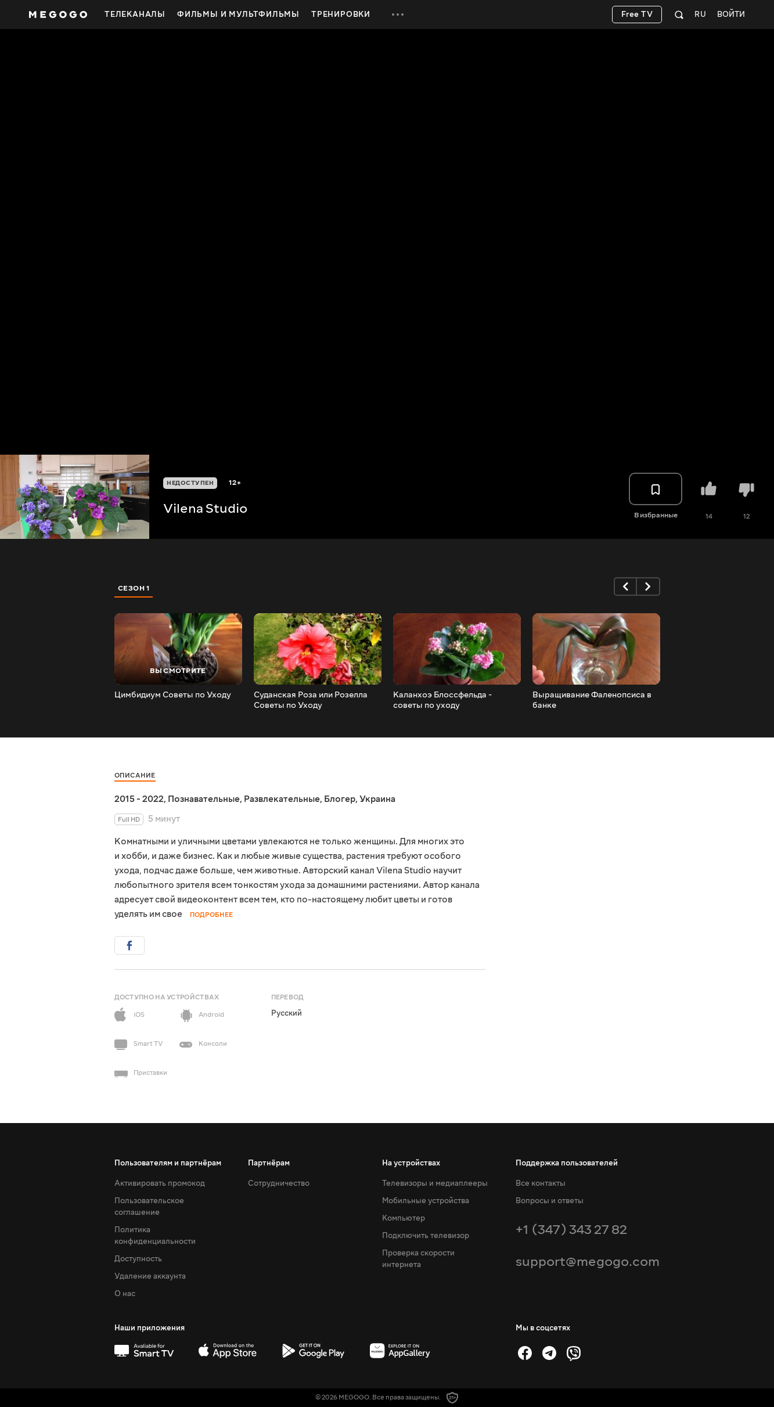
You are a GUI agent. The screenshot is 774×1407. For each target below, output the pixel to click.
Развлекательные (282, 799)
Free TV (637, 14)
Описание (135, 775)
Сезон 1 (134, 588)
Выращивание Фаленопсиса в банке (591, 700)
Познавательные (204, 799)
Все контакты (541, 1183)
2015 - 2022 (139, 799)
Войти (731, 15)
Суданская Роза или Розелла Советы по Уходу (311, 700)
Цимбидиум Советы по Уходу (172, 695)
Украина (377, 799)
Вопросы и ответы (550, 1201)
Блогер (339, 799)
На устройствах (411, 1163)
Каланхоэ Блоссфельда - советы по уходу (442, 700)
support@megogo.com (588, 1262)
